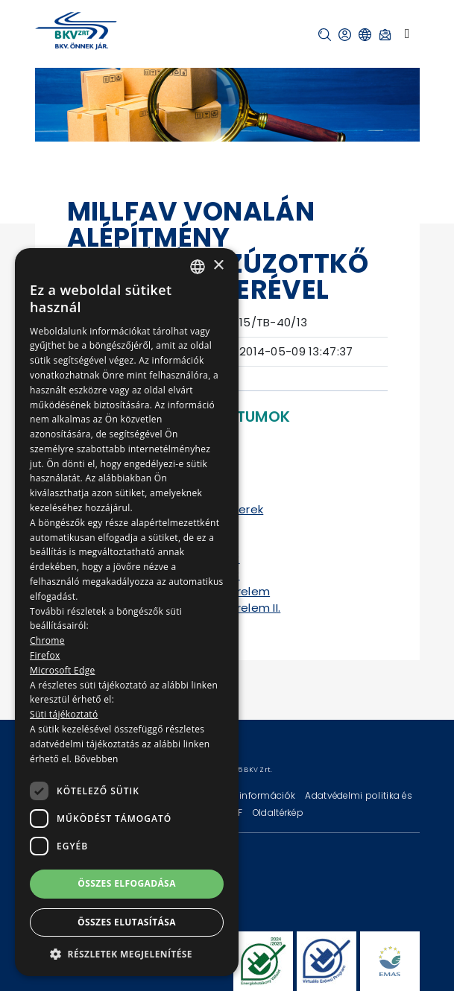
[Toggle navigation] (407, 33)
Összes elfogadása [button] (127, 883)
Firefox (45, 655)
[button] (325, 35)
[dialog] (127, 612)
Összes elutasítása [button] (127, 922)
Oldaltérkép (278, 812)
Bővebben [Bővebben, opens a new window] (97, 759)
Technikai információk (245, 795)
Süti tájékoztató (64, 714)
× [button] (218, 265)
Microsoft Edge (62, 670)
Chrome (47, 640)
